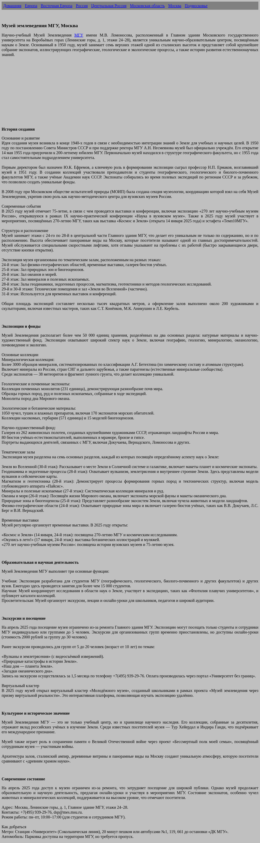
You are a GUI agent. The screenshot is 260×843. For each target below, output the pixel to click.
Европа (31, 5)
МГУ (78, 35)
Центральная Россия (109, 5)
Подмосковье (196, 5)
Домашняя (12, 5)
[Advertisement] (123, 94)
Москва (174, 5)
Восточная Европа (56, 5)
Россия (82, 5)
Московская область (147, 5)
